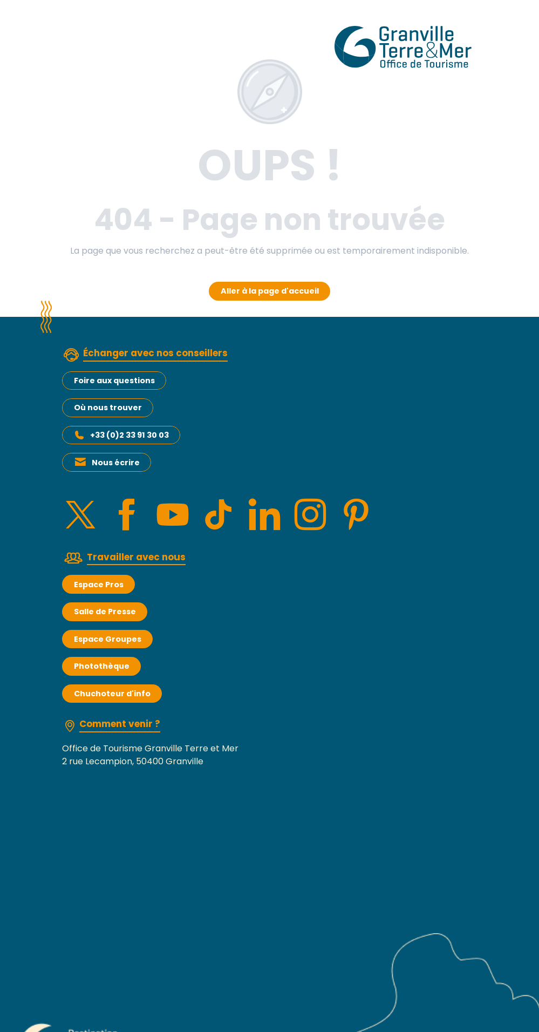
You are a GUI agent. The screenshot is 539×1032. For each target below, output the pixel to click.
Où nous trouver (108, 407)
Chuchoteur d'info (112, 693)
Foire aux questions (114, 380)
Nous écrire (116, 462)
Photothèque (101, 666)
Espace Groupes (107, 639)
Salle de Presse (105, 611)
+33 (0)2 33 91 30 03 (129, 435)
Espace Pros (99, 584)
